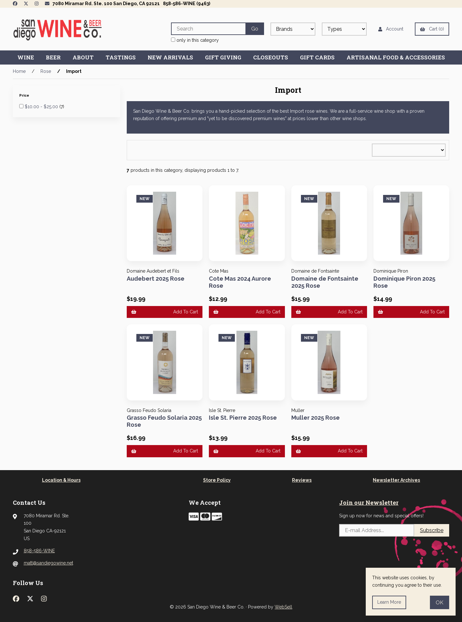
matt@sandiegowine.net (48, 562)
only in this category (195, 40)
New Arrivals (170, 57)
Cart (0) (432, 28)
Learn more (389, 602)
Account (390, 28)
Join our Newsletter (368, 502)
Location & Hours (61, 480)
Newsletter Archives (396, 480)
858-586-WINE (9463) (186, 3)
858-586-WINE (39, 550)
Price (24, 95)
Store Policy (217, 480)
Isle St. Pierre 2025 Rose (243, 417)
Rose (45, 71)
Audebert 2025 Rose (155, 278)
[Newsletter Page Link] (47, 3)
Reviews (302, 480)
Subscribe (431, 530)
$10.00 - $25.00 (42, 106)
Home (19, 71)
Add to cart (164, 311)
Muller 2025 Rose (315, 417)
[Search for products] (208, 28)
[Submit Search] (254, 28)
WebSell (283, 606)
